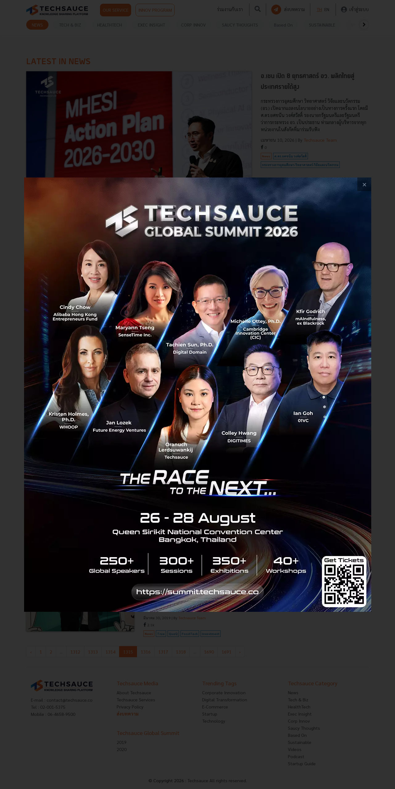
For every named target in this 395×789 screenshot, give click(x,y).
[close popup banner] (364, 184)
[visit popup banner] (197, 394)
